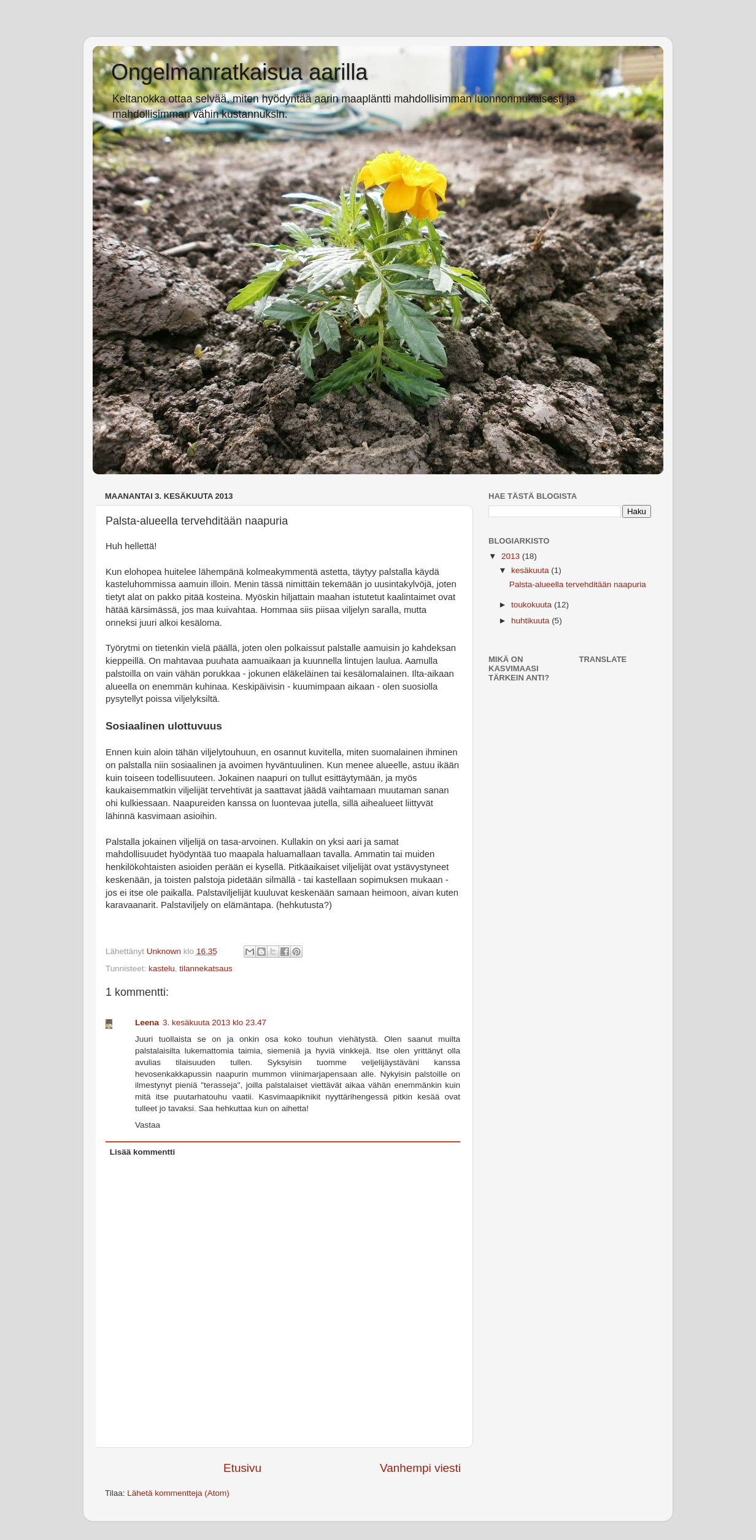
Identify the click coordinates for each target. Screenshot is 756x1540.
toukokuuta (532, 604)
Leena (147, 1022)
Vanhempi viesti (420, 1467)
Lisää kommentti (143, 1152)
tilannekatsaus (205, 968)
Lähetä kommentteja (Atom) (178, 1493)
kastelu (161, 968)
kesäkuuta (531, 570)
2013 (511, 556)
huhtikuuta (531, 620)
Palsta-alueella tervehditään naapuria (577, 584)
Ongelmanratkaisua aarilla (239, 72)
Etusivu (242, 1467)
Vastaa (147, 1125)
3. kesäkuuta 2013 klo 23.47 (214, 1022)
